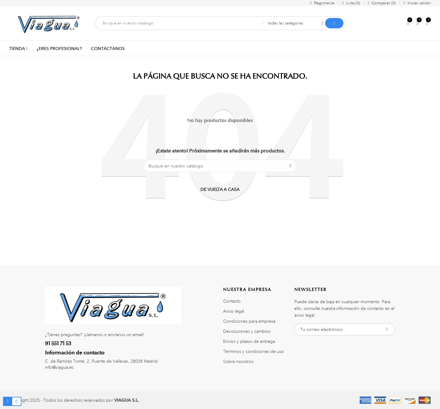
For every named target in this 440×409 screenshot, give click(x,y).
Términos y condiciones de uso (253, 351)
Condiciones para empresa (249, 321)
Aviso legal (233, 311)
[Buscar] (220, 166)
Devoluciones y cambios (246, 331)
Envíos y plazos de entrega (249, 341)
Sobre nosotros (238, 361)
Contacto (232, 301)
